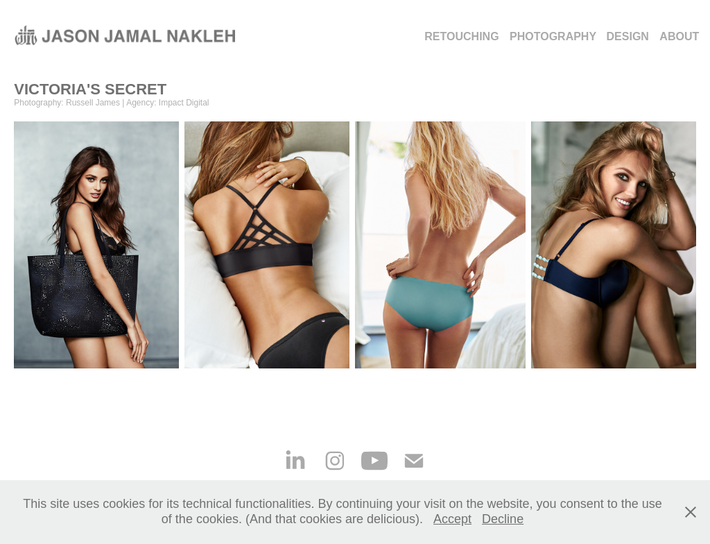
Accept (452, 519)
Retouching (461, 36)
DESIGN (628, 36)
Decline (502, 519)
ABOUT (679, 36)
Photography (553, 36)
